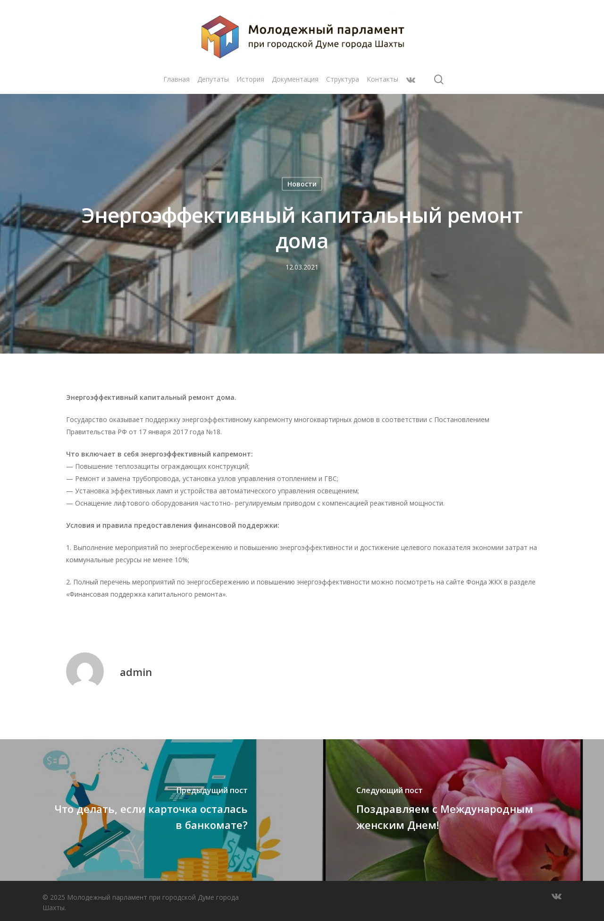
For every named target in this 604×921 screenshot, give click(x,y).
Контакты (382, 79)
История (250, 79)
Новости (302, 183)
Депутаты (213, 79)
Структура (342, 79)
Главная (176, 79)
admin (136, 672)
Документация (295, 79)
